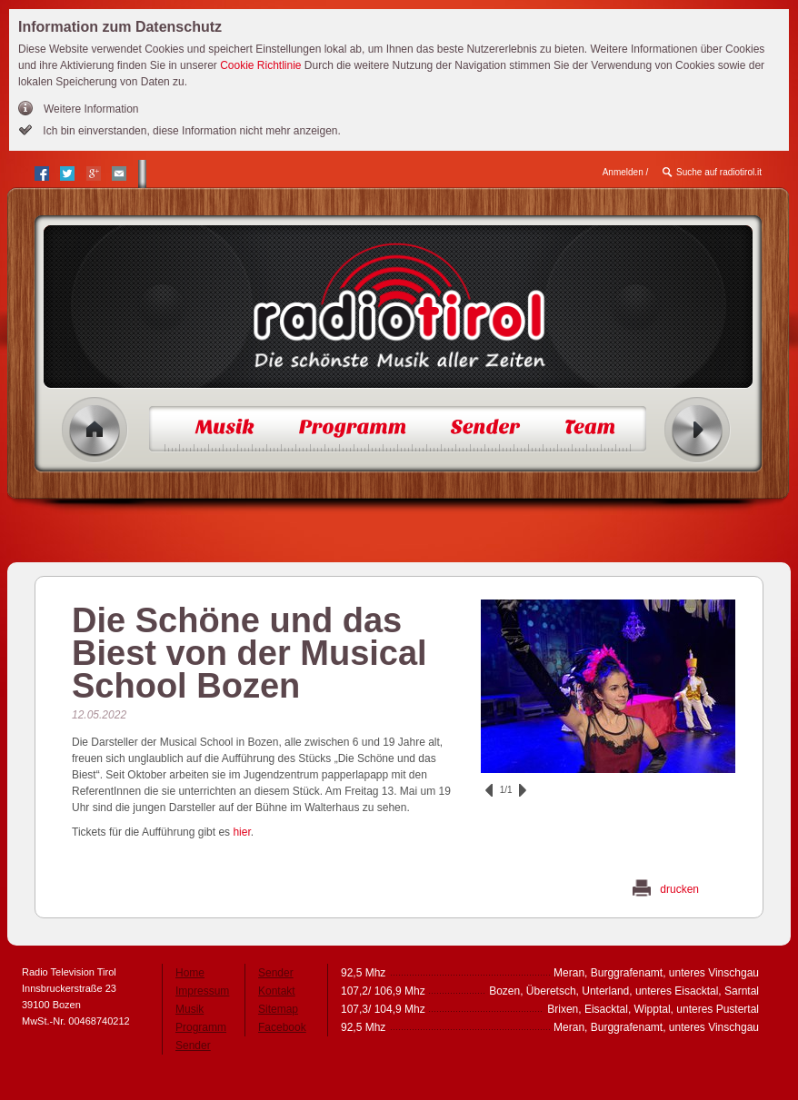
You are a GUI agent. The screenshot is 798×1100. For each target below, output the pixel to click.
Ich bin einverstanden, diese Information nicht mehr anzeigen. (190, 130)
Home (95, 430)
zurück (489, 790)
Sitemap (278, 1009)
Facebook (282, 1027)
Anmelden (623, 172)
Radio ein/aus (697, 430)
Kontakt (276, 991)
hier (241, 832)
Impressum (202, 991)
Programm (200, 1027)
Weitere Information (91, 109)
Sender (193, 1045)
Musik (189, 1009)
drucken (679, 889)
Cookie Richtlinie (260, 65)
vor (522, 790)
